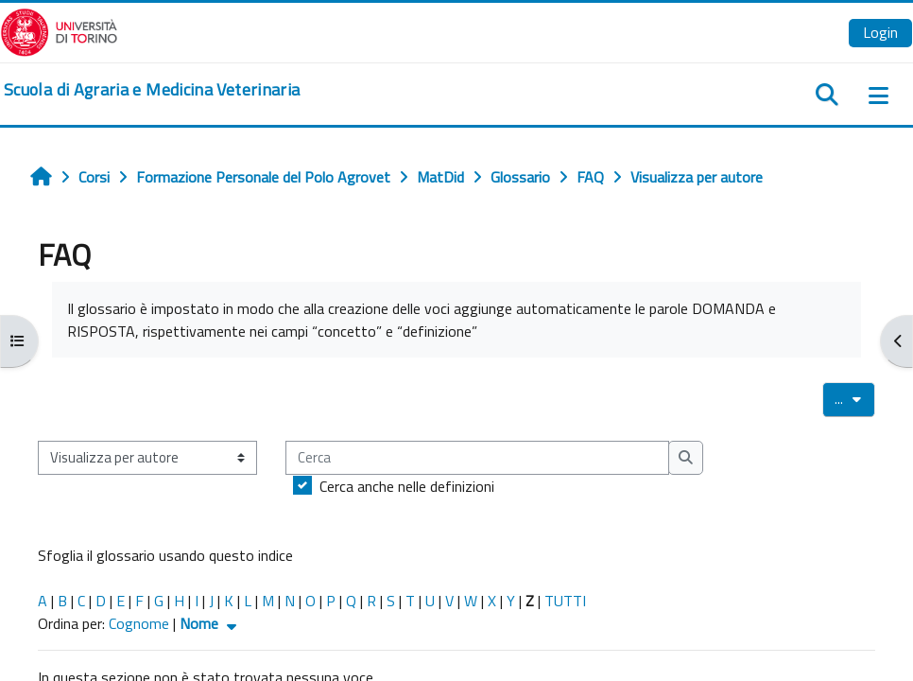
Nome (210, 623)
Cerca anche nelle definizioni (406, 486)
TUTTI (565, 600)
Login (880, 32)
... (855, 398)
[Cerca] (477, 458)
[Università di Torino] (59, 30)
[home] (152, 89)
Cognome (139, 623)
